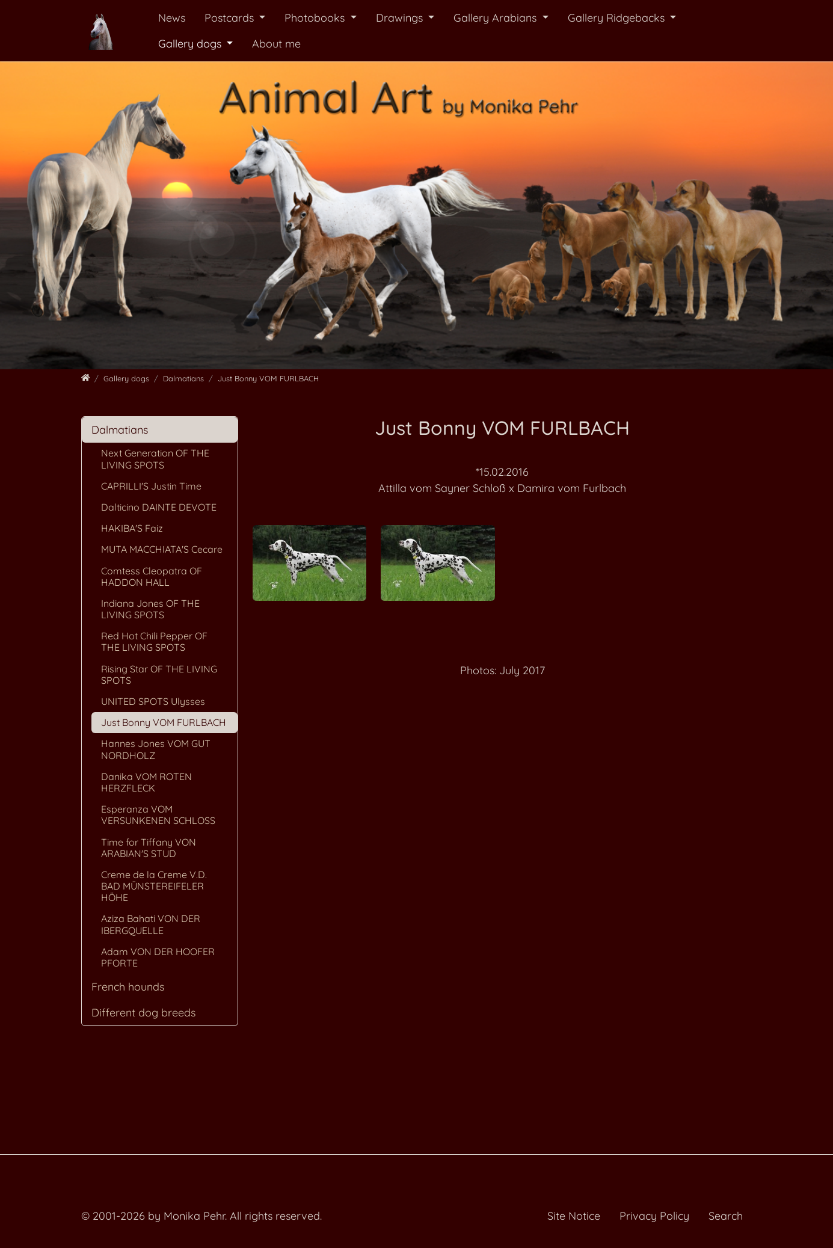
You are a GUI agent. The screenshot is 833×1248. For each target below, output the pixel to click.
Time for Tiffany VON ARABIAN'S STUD (148, 847)
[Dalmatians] (183, 378)
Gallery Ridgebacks (618, 18)
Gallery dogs (191, 44)
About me (276, 44)
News (171, 18)
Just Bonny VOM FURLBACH (163, 722)
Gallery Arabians (496, 18)
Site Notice (573, 1216)
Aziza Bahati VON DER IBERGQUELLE (150, 924)
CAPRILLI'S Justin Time (151, 486)
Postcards (230, 18)
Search (726, 1216)
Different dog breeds (143, 1012)
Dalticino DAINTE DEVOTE (159, 507)
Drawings (401, 18)
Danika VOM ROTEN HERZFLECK (146, 782)
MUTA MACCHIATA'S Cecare (162, 549)
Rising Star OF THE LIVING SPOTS (159, 674)
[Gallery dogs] (126, 378)
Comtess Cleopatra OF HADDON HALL (151, 576)
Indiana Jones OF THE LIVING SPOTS (150, 609)
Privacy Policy (654, 1216)
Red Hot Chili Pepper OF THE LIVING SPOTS (154, 641)
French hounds (127, 987)
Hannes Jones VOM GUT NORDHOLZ (156, 749)
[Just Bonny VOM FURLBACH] (268, 378)
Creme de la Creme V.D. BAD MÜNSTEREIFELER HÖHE (154, 885)
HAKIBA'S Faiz (132, 528)
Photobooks (316, 18)
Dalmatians (119, 430)
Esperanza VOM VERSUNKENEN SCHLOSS (158, 814)
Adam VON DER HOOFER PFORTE (158, 957)
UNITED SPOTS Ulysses (153, 701)
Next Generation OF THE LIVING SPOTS (155, 458)
